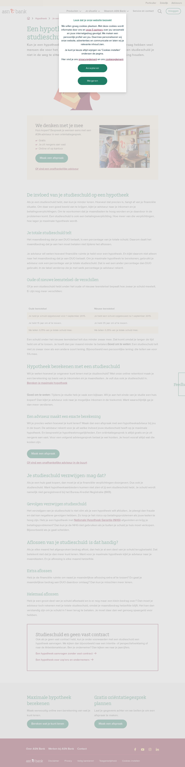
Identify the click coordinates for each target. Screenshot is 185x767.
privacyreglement (88, 59)
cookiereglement (114, 59)
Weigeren (92, 80)
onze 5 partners (94, 29)
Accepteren (92, 68)
